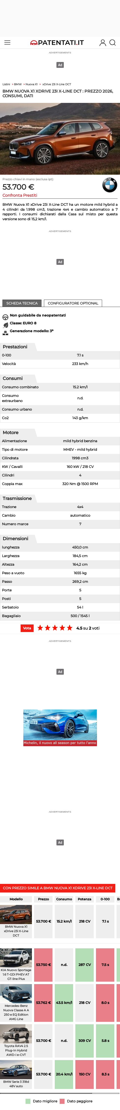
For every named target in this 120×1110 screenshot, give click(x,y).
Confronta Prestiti (19, 195)
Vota (27, 628)
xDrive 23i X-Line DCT (56, 84)
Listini (6, 84)
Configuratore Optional (73, 303)
